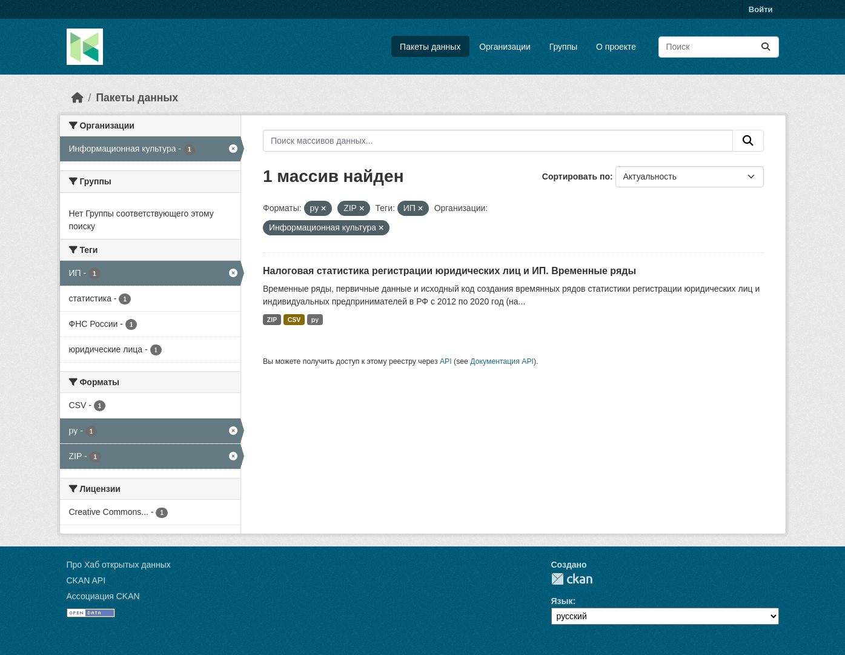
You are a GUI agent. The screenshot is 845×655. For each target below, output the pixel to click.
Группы (563, 47)
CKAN (571, 579)
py (315, 319)
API (446, 361)
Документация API (502, 361)
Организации (505, 47)
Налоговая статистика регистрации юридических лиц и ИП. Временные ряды (449, 271)
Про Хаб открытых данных (119, 564)
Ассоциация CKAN (103, 596)
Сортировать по (576, 176)
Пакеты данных (430, 47)
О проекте (616, 47)
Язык (562, 601)
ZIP (272, 319)
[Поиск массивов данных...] (718, 47)
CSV (294, 319)
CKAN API (86, 580)
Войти (761, 9)
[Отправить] (766, 47)
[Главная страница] (77, 98)
